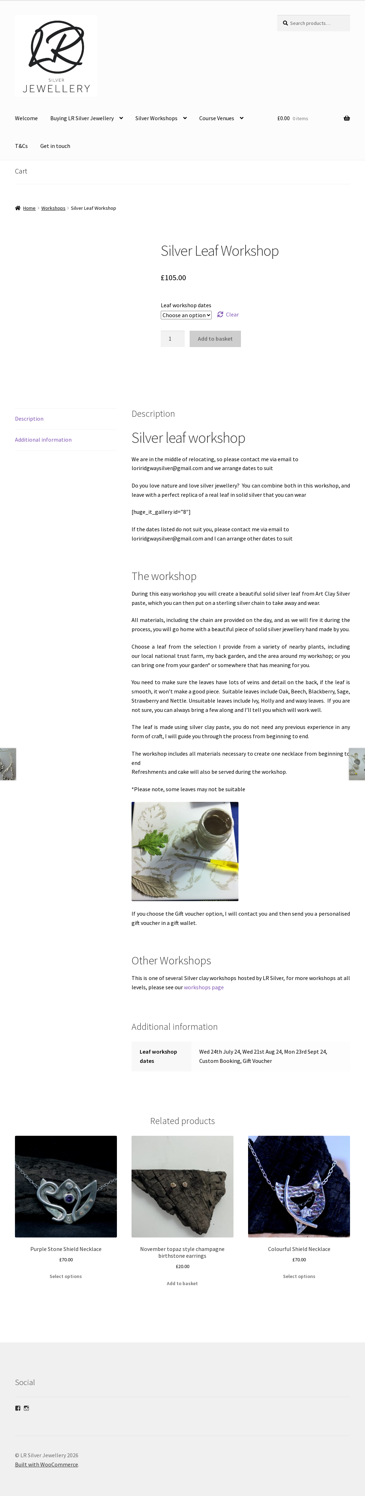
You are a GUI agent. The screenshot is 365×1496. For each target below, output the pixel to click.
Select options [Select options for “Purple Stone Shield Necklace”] (66, 1267)
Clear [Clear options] (232, 314)
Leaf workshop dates (186, 305)
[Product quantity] (173, 339)
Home (29, 208)
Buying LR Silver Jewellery (82, 118)
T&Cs (21, 145)
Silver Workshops (156, 118)
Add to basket (215, 338)
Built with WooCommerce (46, 1455)
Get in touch (55, 145)
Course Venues (216, 118)
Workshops (53, 208)
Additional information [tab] (43, 430)
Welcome (26, 118)
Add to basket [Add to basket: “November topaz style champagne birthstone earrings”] (182, 1274)
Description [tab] (29, 409)
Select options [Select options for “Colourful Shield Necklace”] (299, 1267)
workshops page (203, 977)
